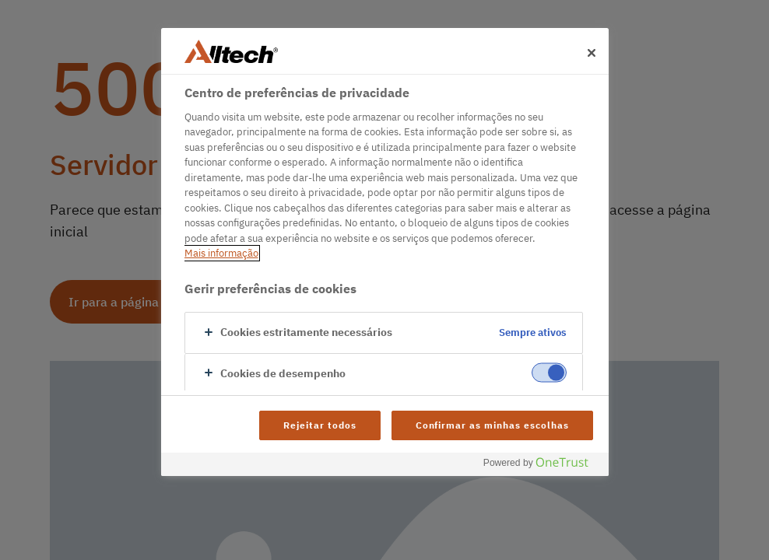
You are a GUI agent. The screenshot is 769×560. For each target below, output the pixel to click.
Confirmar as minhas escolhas (492, 425)
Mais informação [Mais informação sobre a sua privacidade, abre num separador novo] (221, 253)
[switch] (549, 372)
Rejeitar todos (319, 425)
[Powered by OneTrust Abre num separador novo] (542, 466)
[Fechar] (591, 53)
